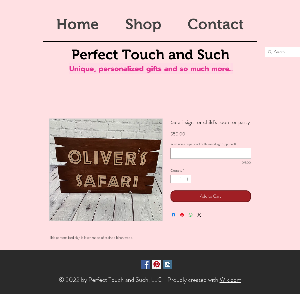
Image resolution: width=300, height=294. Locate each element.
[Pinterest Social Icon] (156, 264)
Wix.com (230, 279)
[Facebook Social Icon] (145, 264)
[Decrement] (174, 179)
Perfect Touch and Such (150, 54)
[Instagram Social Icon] (167, 264)
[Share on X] (199, 215)
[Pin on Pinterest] (182, 215)
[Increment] (188, 179)
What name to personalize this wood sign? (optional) (203, 144)
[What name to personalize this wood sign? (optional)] (211, 153)
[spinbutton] (181, 179)
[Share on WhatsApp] (190, 215)
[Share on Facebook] (173, 215)
